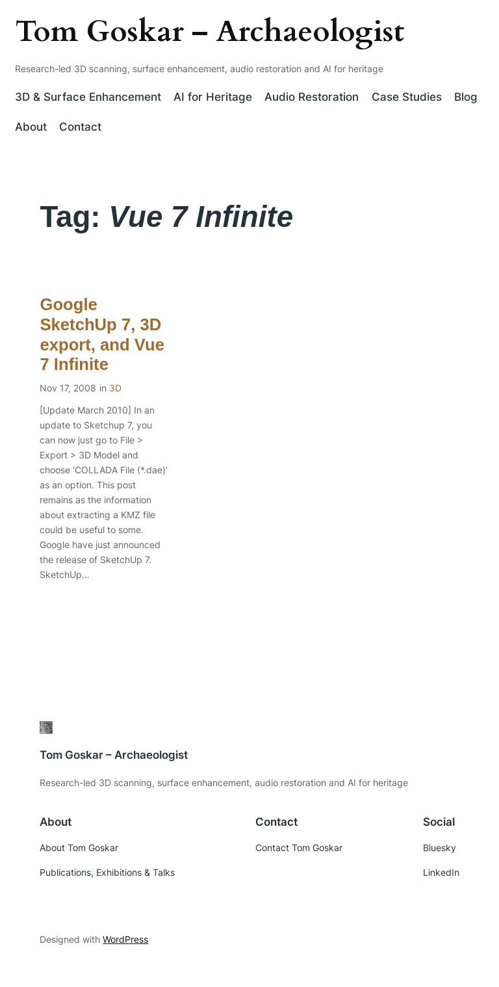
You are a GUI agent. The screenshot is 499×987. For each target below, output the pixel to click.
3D (115, 387)
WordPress (125, 939)
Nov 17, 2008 (68, 387)
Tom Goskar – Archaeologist (209, 32)
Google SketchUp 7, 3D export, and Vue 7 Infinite (102, 334)
